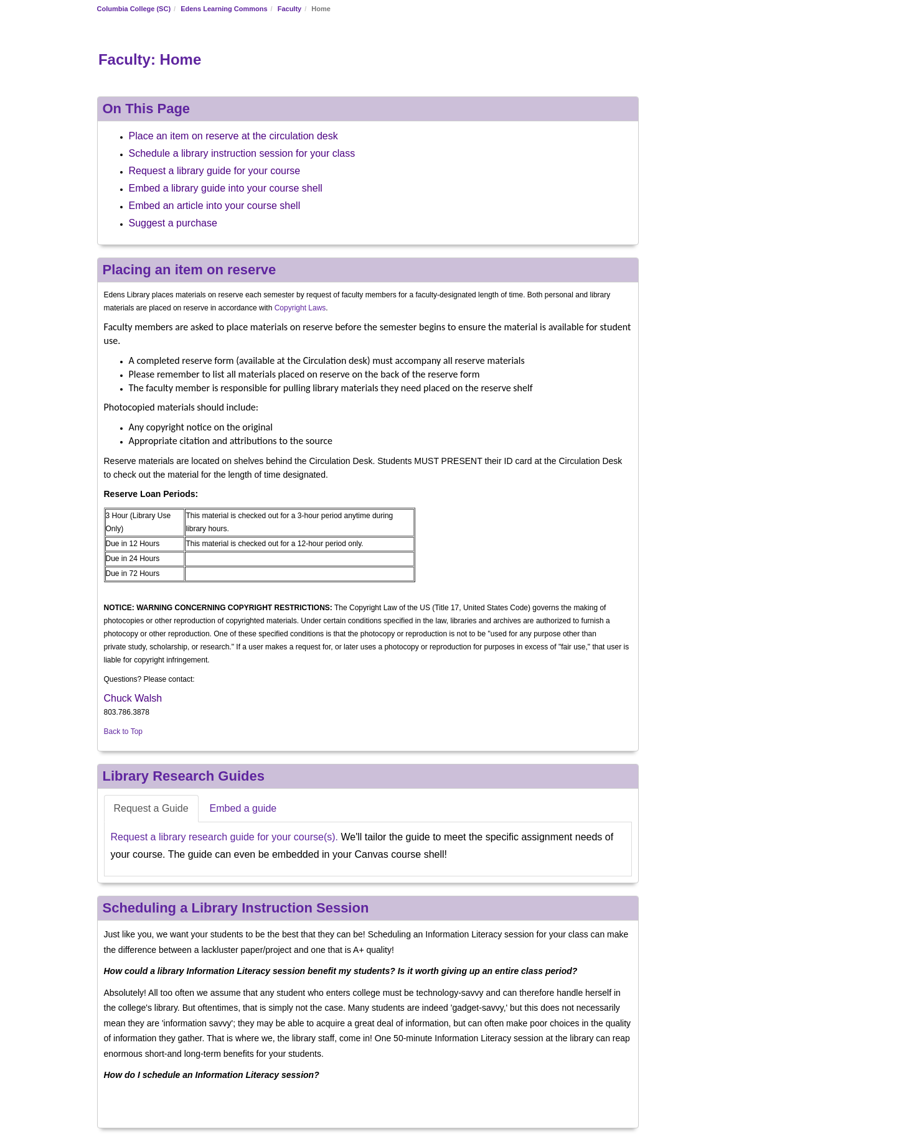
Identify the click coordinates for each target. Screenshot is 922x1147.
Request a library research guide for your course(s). (225, 837)
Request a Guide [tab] (151, 808)
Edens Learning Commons (224, 8)
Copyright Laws (300, 308)
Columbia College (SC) (134, 8)
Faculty (290, 8)
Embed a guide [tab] (243, 808)
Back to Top (123, 731)
